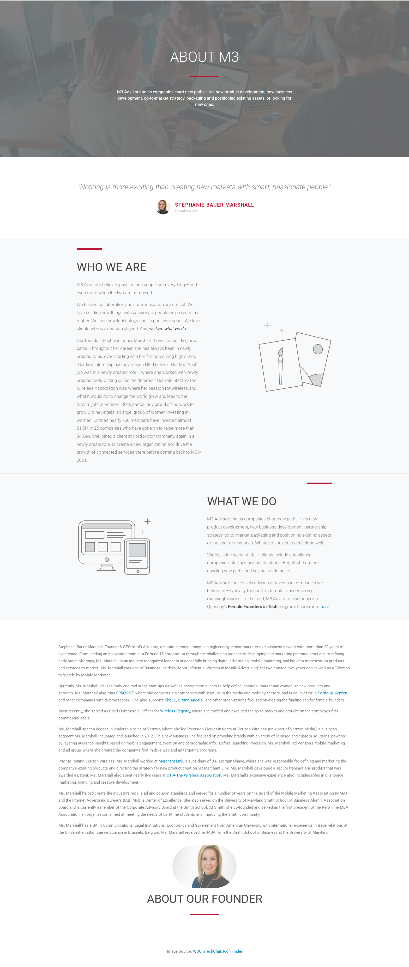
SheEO (170, 700)
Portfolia (325, 693)
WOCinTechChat (207, 951)
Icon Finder (232, 951)
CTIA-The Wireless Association (194, 775)
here (325, 606)
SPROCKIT (125, 693)
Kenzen (341, 693)
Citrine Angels (190, 700)
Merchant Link (171, 761)
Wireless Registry (175, 711)
